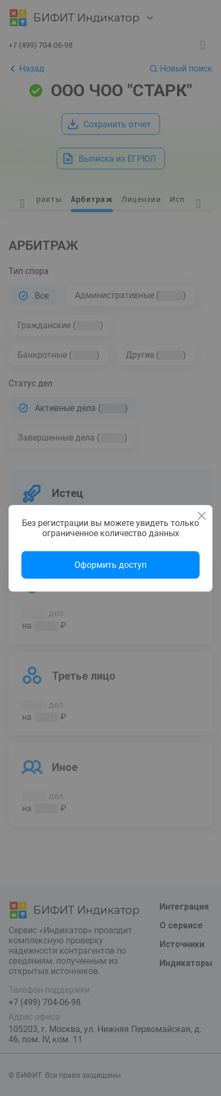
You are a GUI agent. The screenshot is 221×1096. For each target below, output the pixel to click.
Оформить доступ (110, 565)
